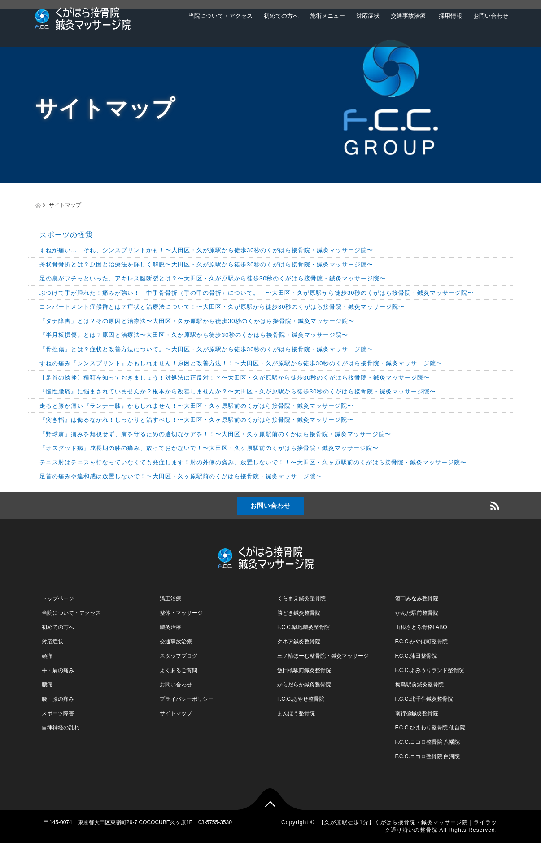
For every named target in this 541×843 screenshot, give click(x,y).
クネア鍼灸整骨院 (298, 641)
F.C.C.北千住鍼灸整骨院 (424, 699)
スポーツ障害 (58, 713)
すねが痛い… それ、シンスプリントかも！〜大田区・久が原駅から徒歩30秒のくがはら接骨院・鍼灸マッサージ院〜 (206, 250)
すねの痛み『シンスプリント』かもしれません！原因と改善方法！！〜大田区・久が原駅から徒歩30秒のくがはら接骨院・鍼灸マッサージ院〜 (240, 363)
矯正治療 (170, 598)
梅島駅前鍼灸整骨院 (419, 684)
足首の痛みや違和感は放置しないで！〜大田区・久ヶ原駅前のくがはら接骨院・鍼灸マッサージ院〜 (180, 476)
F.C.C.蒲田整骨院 (416, 656)
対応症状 (368, 16)
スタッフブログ (178, 656)
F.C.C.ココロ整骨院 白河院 (427, 756)
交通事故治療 (408, 16)
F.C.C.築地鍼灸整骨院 (303, 627)
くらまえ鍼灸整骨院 (301, 598)
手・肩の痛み (58, 670)
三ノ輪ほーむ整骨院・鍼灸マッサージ (323, 656)
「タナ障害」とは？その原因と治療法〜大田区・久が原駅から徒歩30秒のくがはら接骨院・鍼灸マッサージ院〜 (196, 321)
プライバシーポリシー (187, 699)
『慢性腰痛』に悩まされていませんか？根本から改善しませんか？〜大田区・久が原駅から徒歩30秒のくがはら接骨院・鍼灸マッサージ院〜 (237, 391)
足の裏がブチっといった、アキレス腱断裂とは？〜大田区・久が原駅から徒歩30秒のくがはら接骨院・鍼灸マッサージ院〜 (212, 278)
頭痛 (47, 656)
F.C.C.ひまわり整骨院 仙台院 (430, 728)
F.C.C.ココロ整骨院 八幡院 (427, 742)
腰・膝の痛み (58, 699)
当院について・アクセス (220, 16)
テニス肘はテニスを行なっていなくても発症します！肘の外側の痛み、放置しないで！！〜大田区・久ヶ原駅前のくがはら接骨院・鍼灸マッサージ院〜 (253, 462)
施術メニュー (327, 16)
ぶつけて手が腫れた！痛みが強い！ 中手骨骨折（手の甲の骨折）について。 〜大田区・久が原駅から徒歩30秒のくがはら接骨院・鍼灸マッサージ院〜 (256, 292)
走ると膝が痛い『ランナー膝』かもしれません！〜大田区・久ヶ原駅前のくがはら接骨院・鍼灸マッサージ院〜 (196, 405)
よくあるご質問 (178, 670)
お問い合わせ (490, 16)
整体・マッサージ (181, 613)
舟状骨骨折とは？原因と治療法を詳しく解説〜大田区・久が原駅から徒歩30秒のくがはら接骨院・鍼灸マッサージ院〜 (206, 264)
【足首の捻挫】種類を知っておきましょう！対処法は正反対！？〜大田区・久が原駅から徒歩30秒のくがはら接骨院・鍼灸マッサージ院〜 (234, 377)
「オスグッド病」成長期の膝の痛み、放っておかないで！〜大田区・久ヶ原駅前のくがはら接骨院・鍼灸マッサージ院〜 (209, 448)
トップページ (58, 598)
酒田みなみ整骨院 (416, 598)
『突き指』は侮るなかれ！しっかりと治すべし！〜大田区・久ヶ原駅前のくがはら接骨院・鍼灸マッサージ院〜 (196, 419)
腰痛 (47, 684)
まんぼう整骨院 (296, 713)
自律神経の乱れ (60, 728)
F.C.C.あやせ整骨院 (300, 699)
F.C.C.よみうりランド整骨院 (429, 670)
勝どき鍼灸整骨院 (298, 613)
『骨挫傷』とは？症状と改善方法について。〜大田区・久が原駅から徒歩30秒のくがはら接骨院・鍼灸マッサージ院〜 (206, 349)
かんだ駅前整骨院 (416, 613)
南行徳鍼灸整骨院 (416, 713)
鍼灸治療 (170, 627)
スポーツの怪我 (66, 235)
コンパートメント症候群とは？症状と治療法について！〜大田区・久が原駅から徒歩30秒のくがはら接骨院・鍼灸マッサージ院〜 (222, 306)
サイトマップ (176, 713)
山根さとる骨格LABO (421, 627)
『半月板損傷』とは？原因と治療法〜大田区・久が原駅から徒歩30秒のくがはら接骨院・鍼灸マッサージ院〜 (193, 335)
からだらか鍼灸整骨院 (304, 684)
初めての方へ (281, 16)
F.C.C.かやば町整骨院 (421, 641)
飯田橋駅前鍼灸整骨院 (304, 670)
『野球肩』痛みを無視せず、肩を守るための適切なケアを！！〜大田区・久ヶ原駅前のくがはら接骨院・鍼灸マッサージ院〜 (215, 434)
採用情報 (449, 16)
